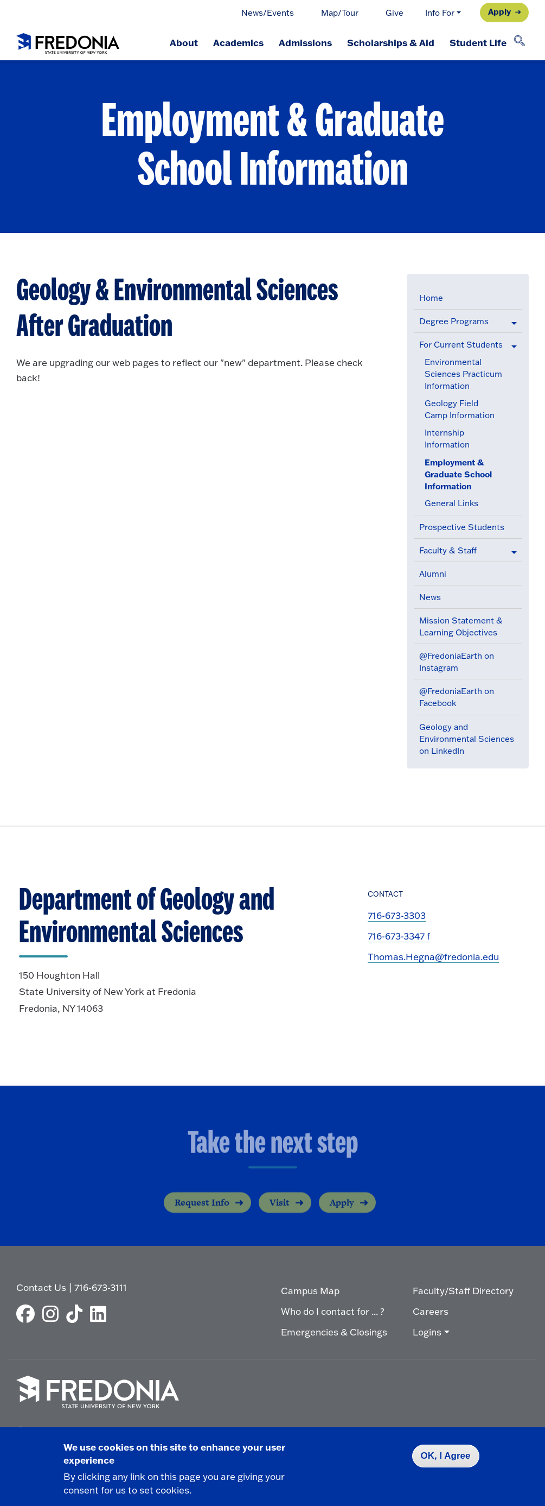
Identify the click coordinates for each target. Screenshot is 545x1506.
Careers (430, 1311)
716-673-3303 (397, 915)
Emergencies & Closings (334, 1332)
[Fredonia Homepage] (67, 41)
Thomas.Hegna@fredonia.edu (433, 956)
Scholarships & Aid (390, 42)
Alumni (432, 574)
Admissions (305, 42)
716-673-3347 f (399, 936)
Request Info (202, 1210)
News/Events (267, 13)
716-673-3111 (100, 1287)
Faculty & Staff (448, 550)
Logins (427, 1332)
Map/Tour (339, 13)
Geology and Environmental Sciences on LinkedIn (466, 739)
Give (394, 13)
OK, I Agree (446, 1456)
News (430, 597)
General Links (451, 503)
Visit (280, 1210)
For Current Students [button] (461, 344)
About (184, 42)
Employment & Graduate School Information (458, 474)
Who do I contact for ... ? (332, 1311)
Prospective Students (461, 527)
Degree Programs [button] (454, 321)
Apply (499, 11)
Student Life (478, 42)
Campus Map (310, 1290)
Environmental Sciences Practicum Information (463, 374)
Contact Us (41, 1287)
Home (431, 298)
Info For (439, 13)
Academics (238, 42)
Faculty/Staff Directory (463, 1290)
